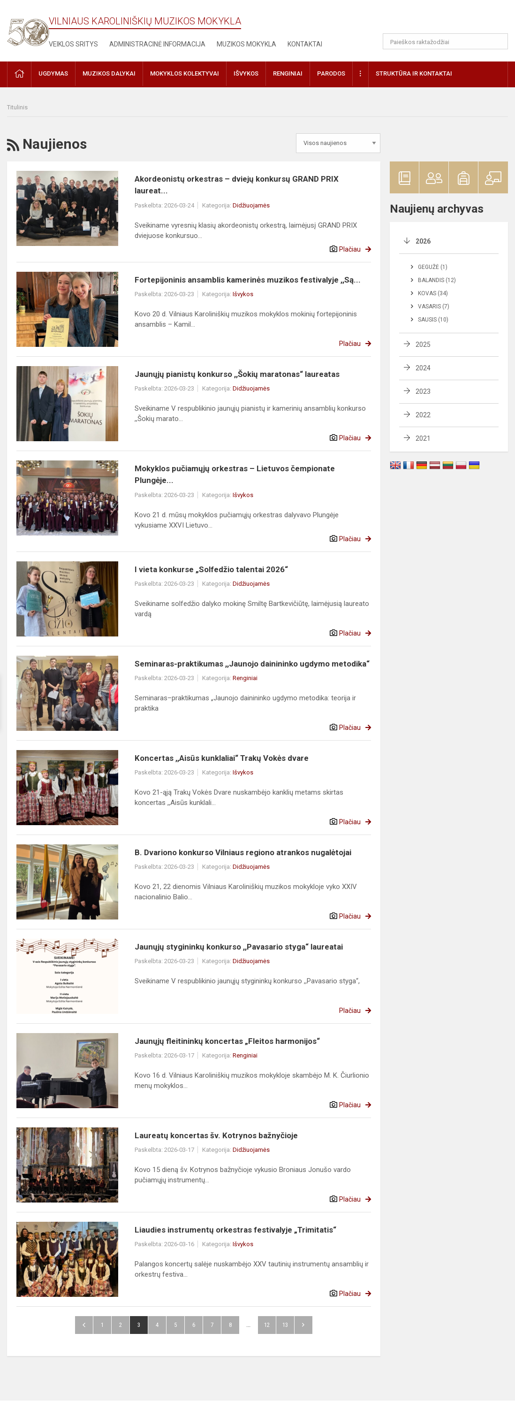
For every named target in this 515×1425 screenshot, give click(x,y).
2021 (423, 438)
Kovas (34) (433, 293)
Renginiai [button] (288, 73)
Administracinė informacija (157, 44)
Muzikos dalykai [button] (109, 73)
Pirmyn (303, 1325)
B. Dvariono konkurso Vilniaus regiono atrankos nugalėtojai (243, 852)
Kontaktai (305, 44)
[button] (444, 19)
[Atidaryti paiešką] (497, 41)
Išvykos (243, 294)
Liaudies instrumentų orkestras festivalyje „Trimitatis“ (235, 1229)
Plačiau (350, 249)
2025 (423, 344)
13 (285, 1324)
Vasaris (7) (433, 306)
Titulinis (17, 107)
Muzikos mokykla (246, 44)
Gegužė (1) (432, 267)
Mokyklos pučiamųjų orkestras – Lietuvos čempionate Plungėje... (235, 474)
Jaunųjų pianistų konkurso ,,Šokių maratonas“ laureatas (237, 374)
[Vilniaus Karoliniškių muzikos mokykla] (28, 27)
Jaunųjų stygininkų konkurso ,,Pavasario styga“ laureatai (239, 946)
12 (267, 1324)
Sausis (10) (433, 319)
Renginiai (245, 678)
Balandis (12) (437, 280)
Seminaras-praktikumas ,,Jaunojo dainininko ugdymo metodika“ (252, 663)
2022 (423, 415)
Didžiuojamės (251, 205)
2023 (423, 391)
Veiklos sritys (73, 44)
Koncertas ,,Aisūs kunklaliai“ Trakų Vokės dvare (222, 758)
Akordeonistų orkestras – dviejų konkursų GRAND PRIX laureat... (237, 185)
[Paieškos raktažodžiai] (445, 41)
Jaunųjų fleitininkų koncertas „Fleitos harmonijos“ (227, 1041)
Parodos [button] (331, 73)
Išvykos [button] (246, 73)
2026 (423, 241)
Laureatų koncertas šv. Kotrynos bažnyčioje (216, 1135)
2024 (423, 368)
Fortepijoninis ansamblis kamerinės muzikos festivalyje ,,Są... (248, 279)
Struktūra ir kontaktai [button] (414, 73)
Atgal (84, 1325)
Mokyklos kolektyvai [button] (184, 73)
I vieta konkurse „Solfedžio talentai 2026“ (211, 569)
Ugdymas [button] (53, 73)
